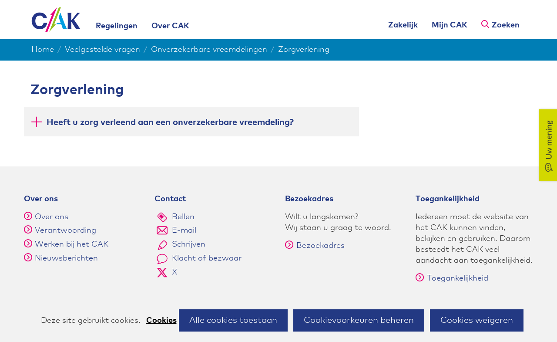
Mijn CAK (449, 25)
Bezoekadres (315, 246)
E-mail (184, 230)
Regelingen (117, 26)
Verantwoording (65, 230)
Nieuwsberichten (66, 258)
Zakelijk (403, 25)
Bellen (183, 217)
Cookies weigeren (476, 320)
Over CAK (170, 26)
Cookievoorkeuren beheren (359, 320)
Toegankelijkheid (452, 278)
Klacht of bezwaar (207, 258)
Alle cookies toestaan (233, 320)
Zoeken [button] (506, 25)
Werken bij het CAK (71, 244)
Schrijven (188, 244)
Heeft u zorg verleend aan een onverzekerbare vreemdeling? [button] (170, 122)
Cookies (161, 321)
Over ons (51, 217)
